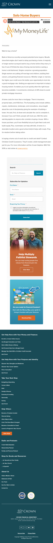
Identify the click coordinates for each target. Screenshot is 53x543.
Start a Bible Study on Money (10, 345)
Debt (3, 388)
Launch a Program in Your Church (11, 428)
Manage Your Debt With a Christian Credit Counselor (16, 351)
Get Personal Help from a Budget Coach (13, 348)
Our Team (4, 482)
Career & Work (6, 385)
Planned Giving (6, 416)
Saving (4, 400)
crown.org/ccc (22, 148)
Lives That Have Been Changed (11, 422)
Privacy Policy (31, 533)
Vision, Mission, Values (8, 476)
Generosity (5, 397)
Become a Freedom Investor (9, 413)
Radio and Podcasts (9, 441)
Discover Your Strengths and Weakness (13, 363)
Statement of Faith (7, 479)
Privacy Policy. (29, 210)
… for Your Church (7, 463)
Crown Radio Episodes (8, 445)
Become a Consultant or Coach (10, 425)
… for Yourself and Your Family (10, 460)
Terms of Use (21, 533)
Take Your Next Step (10, 378)
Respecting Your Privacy (18, 204)
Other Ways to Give (7, 419)
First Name (14, 185)
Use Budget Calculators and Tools (11, 342)
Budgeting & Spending (8, 382)
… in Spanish (5, 466)
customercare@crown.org (28, 520)
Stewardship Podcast (7, 448)
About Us (5, 472)
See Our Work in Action (8, 485)
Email (12, 195)
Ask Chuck (5, 354)
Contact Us (5, 488)
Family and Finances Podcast (10, 451)
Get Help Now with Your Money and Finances (19, 335)
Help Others (6, 409)
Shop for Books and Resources (14, 456)
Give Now (6, 433)
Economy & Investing (7, 394)
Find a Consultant (7, 370)
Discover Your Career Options (10, 366)
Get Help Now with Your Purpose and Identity (20, 359)
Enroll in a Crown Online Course (11, 339)
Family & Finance (6, 391)
